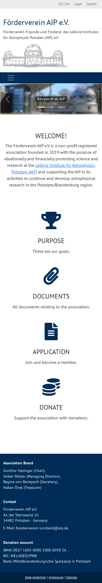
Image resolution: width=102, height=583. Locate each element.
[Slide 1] (41, 107)
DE (61, 4)
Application (51, 352)
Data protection (35, 577)
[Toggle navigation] (10, 77)
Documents (51, 296)
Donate (51, 407)
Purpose (51, 241)
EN (67, 4)
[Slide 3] (61, 107)
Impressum (56, 577)
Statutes (71, 577)
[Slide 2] (51, 107)
